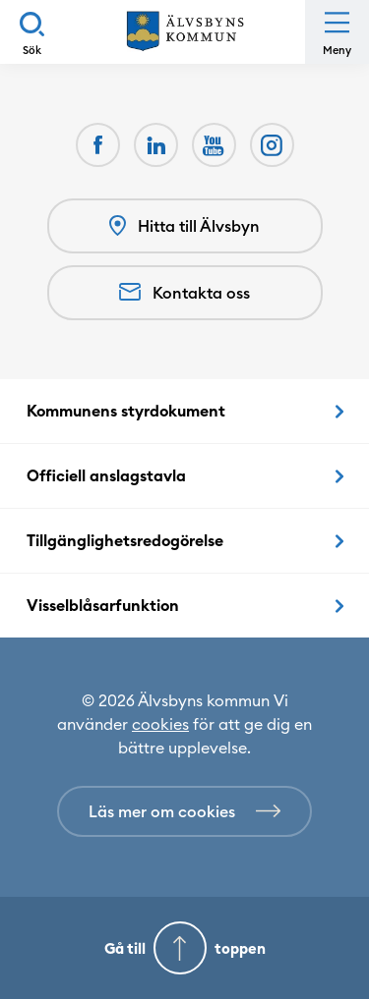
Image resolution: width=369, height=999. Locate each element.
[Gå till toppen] (184, 948)
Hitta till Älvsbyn (184, 226)
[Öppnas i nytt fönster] (272, 145)
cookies (160, 724)
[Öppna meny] (337, 32)
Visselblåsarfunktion (103, 605)
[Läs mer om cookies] (184, 811)
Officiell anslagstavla (106, 475)
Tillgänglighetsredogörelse (125, 540)
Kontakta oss (184, 293)
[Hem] (185, 32)
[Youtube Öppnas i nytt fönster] (214, 145)
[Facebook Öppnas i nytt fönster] (98, 145)
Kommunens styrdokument (126, 410)
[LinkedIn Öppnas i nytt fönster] (156, 145)
